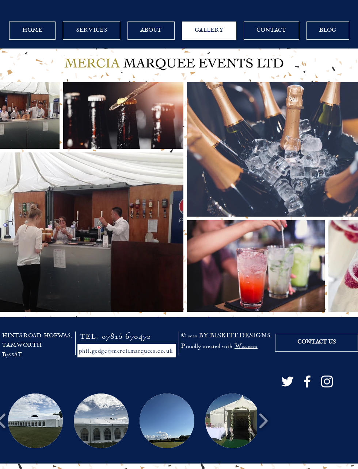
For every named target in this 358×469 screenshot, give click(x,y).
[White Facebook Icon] (307, 381)
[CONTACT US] (316, 343)
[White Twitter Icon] (287, 381)
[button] (35, 421)
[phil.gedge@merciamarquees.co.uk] (126, 350)
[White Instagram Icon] (327, 381)
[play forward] (263, 420)
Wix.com (246, 346)
